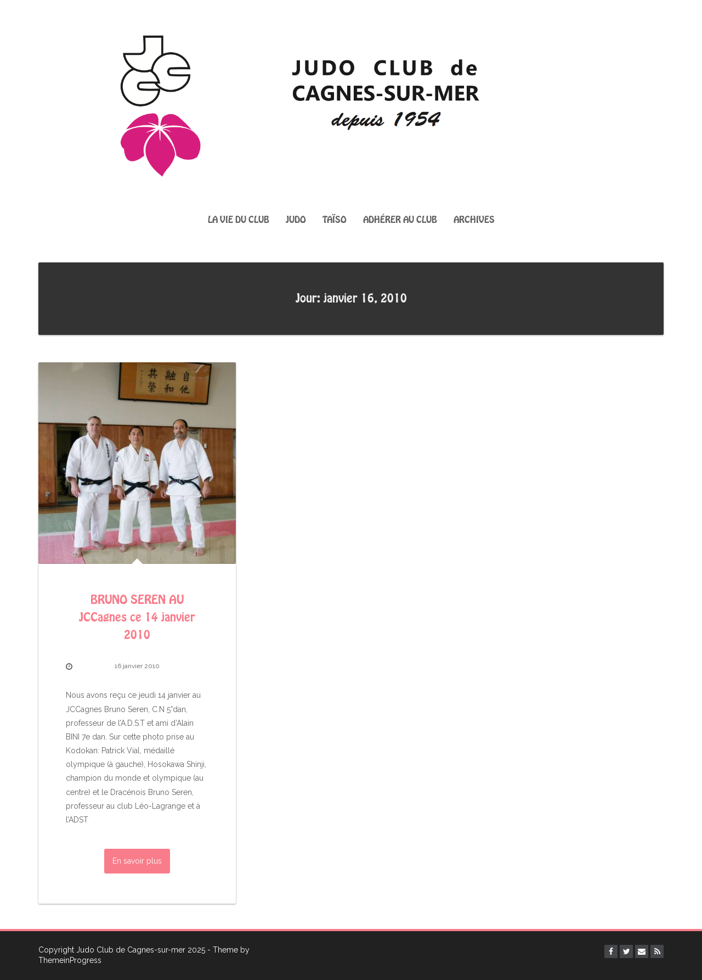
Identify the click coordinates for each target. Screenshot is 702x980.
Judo (296, 220)
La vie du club (238, 220)
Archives (474, 220)
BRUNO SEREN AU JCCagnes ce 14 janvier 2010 (137, 618)
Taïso (334, 220)
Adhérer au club (400, 220)
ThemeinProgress (69, 960)
